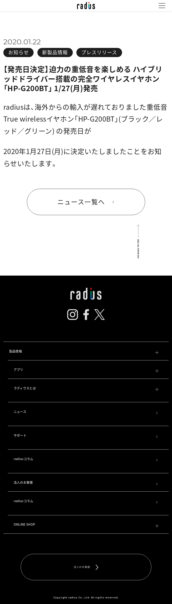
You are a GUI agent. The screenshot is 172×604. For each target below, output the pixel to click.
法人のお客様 (86, 482)
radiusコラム (86, 459)
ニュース (86, 412)
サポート (86, 435)
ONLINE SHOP (86, 524)
